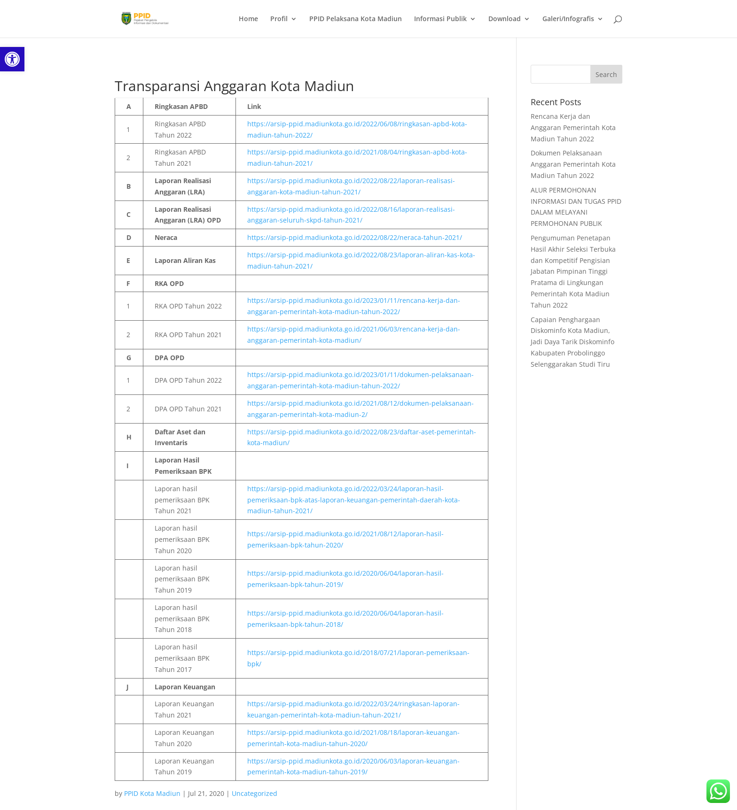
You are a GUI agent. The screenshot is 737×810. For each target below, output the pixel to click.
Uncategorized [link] (254, 793)
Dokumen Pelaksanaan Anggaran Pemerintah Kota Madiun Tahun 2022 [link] (573, 164)
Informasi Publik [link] (440, 19)
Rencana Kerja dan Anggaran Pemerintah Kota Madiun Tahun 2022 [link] (573, 127)
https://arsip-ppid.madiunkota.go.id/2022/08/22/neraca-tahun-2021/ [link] (354, 237)
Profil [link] (279, 19)
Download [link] (504, 19)
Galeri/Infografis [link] (568, 19)
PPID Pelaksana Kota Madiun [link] (355, 19)
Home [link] (248, 19)
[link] (12, 59)
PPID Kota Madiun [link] (152, 793)
